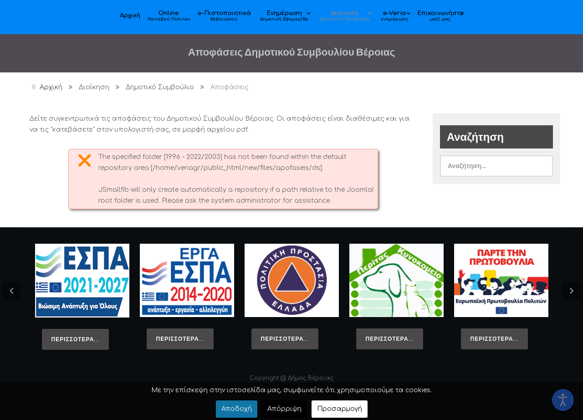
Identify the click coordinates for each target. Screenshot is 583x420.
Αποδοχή (236, 408)
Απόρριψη (284, 408)
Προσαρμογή (339, 408)
